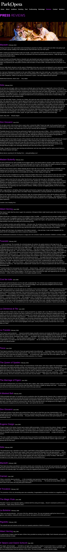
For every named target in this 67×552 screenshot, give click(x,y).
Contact (55, 9)
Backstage (41, 9)
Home (2, 9)
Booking (20, 9)
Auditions (14, 9)
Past (26, 9)
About (7, 9)
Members (62, 9)
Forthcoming (33, 9)
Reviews (48, 9)
